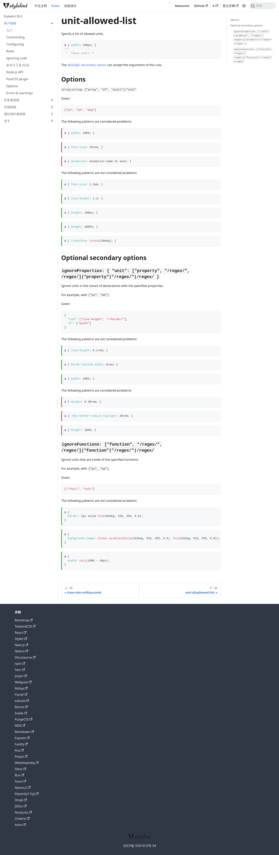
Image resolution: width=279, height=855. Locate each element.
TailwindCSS (25, 626)
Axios (20, 781)
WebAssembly (27, 763)
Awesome (182, 6)
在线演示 (70, 6)
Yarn (20, 670)
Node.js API (14, 72)
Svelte (21, 713)
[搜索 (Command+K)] (262, 5)
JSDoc (21, 806)
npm (20, 663)
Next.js (21, 645)
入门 (9, 30)
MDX (20, 725)
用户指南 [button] (10, 23)
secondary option (86, 65)
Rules (55, 6)
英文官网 (231, 6)
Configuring (15, 44)
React (20, 632)
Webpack (23, 682)
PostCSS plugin (17, 79)
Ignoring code (16, 58)
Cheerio (22, 818)
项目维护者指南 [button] (15, 114)
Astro (20, 825)
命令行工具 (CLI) (17, 65)
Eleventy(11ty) (27, 794)
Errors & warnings (19, 93)
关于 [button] (7, 121)
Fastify (21, 744)
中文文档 (40, 6)
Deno (20, 769)
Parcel (21, 694)
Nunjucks (23, 812)
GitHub (201, 6)
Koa (19, 750)
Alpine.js (23, 787)
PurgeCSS (23, 719)
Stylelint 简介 (13, 16)
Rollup (21, 688)
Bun (19, 775)
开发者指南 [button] (11, 100)
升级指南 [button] (10, 107)
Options (12, 86)
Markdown (24, 732)
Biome (21, 707)
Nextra (21, 651)
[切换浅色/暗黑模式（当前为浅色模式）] (244, 6)
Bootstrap (24, 620)
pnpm (21, 676)
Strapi (21, 800)
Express (22, 738)
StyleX (21, 639)
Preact (21, 756)
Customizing (15, 37)
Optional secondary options (246, 25)
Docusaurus (25, 657)
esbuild (22, 701)
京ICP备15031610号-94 (139, 846)
